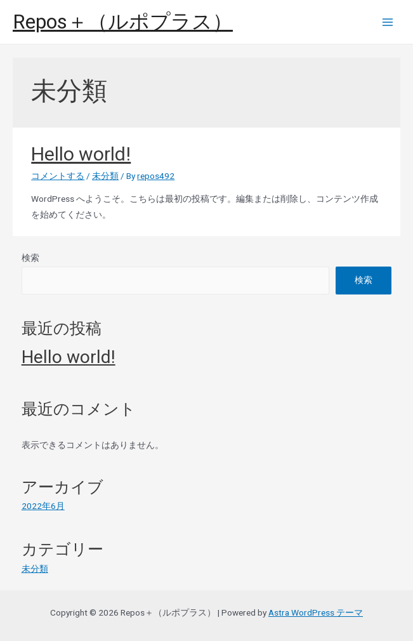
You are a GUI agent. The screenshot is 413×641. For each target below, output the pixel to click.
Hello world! (81, 154)
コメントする (57, 176)
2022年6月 (43, 506)
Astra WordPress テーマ (315, 612)
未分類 (105, 176)
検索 (30, 258)
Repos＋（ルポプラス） (123, 22)
